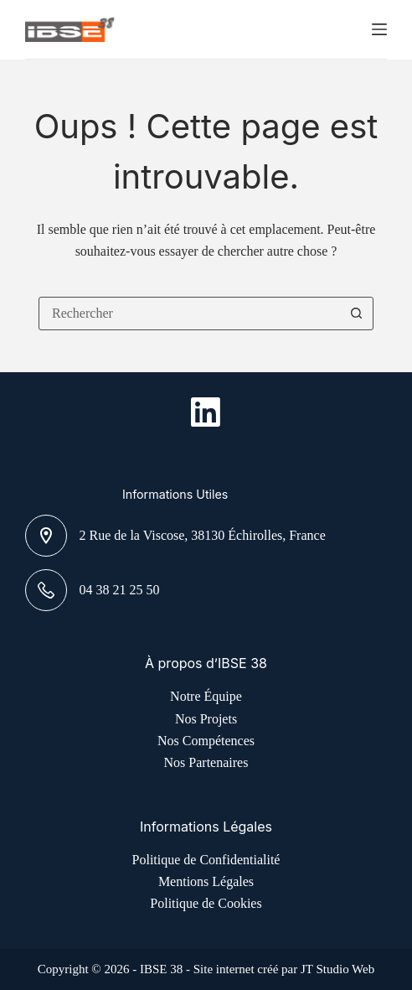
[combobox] (190, 313)
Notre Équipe (206, 696)
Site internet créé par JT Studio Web (284, 969)
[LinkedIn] (205, 412)
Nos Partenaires (206, 762)
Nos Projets (206, 719)
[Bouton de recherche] (357, 313)
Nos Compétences (206, 740)
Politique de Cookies (205, 903)
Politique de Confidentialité (206, 860)
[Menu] (379, 29)
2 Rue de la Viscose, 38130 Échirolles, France (203, 535)
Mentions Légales (206, 881)
